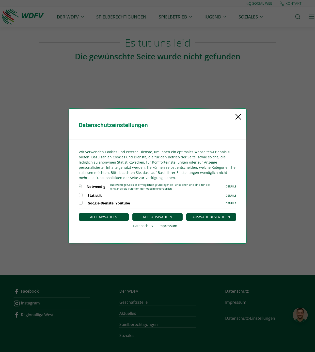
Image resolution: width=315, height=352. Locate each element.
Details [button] (230, 186)
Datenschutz (143, 225)
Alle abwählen (103, 217)
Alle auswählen (157, 217)
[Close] (238, 117)
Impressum (167, 225)
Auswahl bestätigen (211, 217)
